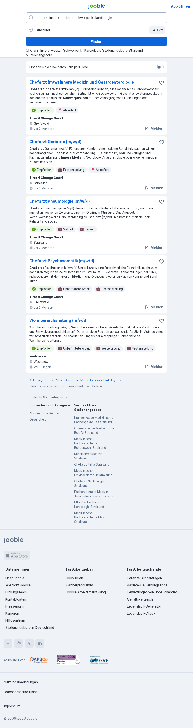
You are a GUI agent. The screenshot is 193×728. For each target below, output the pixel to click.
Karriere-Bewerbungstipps (147, 585)
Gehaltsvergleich (140, 599)
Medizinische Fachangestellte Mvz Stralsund (89, 517)
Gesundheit (37, 419)
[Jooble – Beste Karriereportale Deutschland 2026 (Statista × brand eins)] (69, 660)
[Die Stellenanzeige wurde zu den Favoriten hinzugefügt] (162, 82)
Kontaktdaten (15, 599)
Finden (96, 41)
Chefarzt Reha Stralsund (91, 464)
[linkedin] (39, 643)
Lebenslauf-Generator (144, 606)
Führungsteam (16, 592)
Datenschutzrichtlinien (21, 692)
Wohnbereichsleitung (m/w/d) (58, 320)
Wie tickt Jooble (18, 585)
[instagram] (18, 643)
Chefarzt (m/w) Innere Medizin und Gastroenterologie (81, 82)
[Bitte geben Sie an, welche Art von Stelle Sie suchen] (96, 17)
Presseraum (14, 606)
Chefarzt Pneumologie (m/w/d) (59, 201)
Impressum (12, 706)
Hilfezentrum (15, 620)
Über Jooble (14, 578)
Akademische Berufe (44, 413)
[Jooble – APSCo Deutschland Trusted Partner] (39, 660)
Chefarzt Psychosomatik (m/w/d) (61, 260)
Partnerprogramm (79, 585)
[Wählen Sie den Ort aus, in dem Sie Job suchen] (96, 30)
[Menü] (6, 6)
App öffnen (180, 6)
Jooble (32, 718)
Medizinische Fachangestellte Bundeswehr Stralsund (90, 443)
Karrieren (12, 613)
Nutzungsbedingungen (21, 682)
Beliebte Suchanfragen (50, 397)
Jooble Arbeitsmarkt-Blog (86, 592)
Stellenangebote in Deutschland (29, 627)
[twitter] (29, 643)
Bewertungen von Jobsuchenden (152, 592)
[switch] (160, 67)
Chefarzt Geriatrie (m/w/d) (55, 141)
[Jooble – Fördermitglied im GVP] (99, 660)
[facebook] (8, 643)
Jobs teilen (74, 578)
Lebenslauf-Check (141, 613)
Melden (153, 128)
